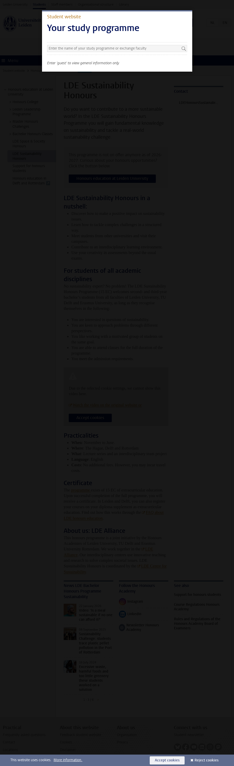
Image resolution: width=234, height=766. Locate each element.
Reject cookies (206, 760)
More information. (67, 760)
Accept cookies (167, 760)
